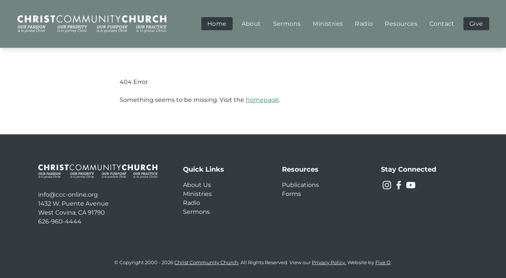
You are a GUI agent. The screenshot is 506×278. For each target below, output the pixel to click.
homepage (262, 99)
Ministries (197, 193)
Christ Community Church (206, 262)
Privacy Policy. (329, 262)
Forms (291, 193)
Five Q (383, 262)
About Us (197, 184)
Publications (300, 184)
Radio (191, 202)
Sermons (196, 211)
